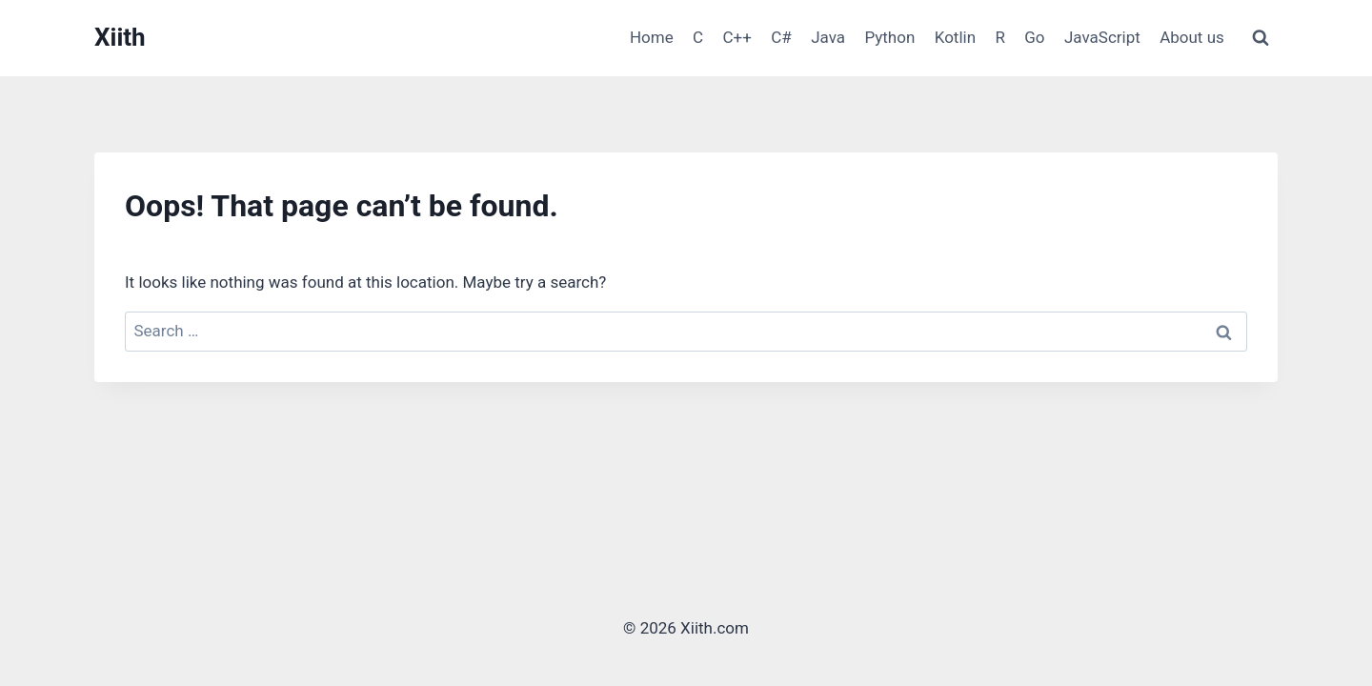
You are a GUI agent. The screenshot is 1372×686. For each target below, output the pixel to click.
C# (781, 37)
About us (1192, 37)
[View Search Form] (1260, 38)
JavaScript (1102, 37)
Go (1034, 37)
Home (652, 37)
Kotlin (955, 37)
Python (889, 37)
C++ (737, 37)
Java (828, 37)
